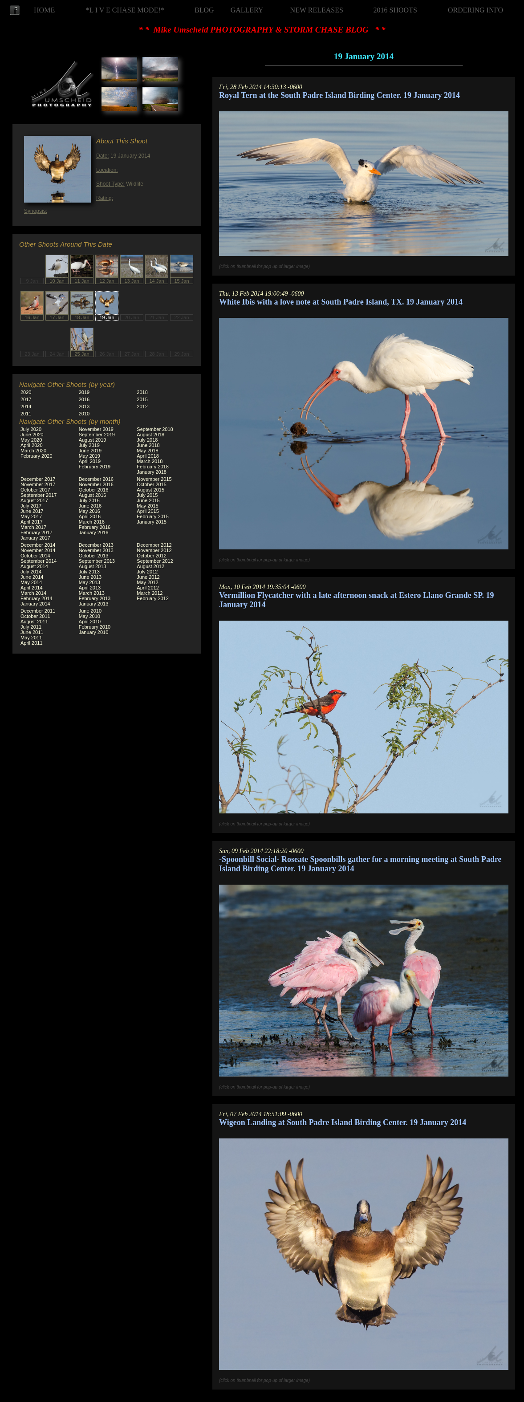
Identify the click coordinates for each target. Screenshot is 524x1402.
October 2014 (35, 555)
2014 (25, 406)
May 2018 (147, 450)
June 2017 (31, 511)
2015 (142, 399)
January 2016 (94, 532)
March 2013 (92, 593)
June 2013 (90, 577)
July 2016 (89, 500)
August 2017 (34, 500)
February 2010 (95, 627)
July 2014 (30, 571)
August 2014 (34, 566)
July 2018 (147, 440)
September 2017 (38, 495)
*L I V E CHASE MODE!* (125, 10)
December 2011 (37, 611)
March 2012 (149, 593)
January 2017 (35, 537)
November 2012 (154, 550)
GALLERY (247, 10)
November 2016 (96, 484)
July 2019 (89, 445)
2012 (142, 406)
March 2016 (92, 521)
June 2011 (31, 632)
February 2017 (36, 532)
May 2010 (89, 616)
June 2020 (31, 434)
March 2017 (33, 527)
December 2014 (37, 545)
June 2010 (90, 611)
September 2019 (97, 434)
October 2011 (35, 616)
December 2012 (154, 545)
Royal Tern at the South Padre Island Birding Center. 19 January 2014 (339, 95)
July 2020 (30, 429)
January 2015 (152, 521)
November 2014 (37, 550)
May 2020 (31, 440)
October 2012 (152, 555)
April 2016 (90, 516)
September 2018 (155, 429)
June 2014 (31, 577)
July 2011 (30, 627)
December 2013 (96, 545)
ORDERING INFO (475, 10)
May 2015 (147, 505)
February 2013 (95, 598)
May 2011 (31, 637)
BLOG (204, 10)
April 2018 (148, 456)
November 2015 (154, 479)
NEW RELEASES (316, 10)
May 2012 (147, 582)
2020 (25, 392)
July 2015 (147, 495)
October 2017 (35, 489)
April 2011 (31, 643)
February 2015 (153, 516)
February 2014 (36, 598)
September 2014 (38, 561)
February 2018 (153, 466)
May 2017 (31, 516)
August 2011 (34, 621)
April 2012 (148, 587)
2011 (25, 413)
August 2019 (92, 440)
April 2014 (31, 587)
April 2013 (90, 587)
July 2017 (30, 505)
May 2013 (89, 582)
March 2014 (33, 593)
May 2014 (31, 582)
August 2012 (150, 566)
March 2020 (33, 450)
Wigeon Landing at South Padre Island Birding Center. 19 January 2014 (342, 1122)
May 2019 (89, 456)
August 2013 (92, 566)
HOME (44, 10)
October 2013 (94, 555)
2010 (84, 413)
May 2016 (89, 511)
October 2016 (94, 489)
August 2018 (150, 434)
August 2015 (150, 489)
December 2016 (96, 479)
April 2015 (148, 511)
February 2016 (95, 527)
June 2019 (90, 450)
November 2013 (96, 550)
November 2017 (37, 484)
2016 (84, 399)
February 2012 (153, 598)
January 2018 (152, 472)
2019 (84, 392)
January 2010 (94, 632)
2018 (142, 392)
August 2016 (92, 495)
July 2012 (147, 571)
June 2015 (148, 500)
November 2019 (96, 429)
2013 (84, 406)
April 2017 (31, 521)
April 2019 (90, 461)
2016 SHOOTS (395, 10)
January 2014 (35, 603)
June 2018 (148, 445)
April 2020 (31, 445)
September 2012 (155, 561)
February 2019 (95, 466)
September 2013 (97, 561)
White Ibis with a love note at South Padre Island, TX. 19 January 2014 (341, 301)
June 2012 (148, 577)
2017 (25, 399)
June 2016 (90, 505)
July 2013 (89, 571)
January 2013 (94, 603)
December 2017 (37, 479)
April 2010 (90, 621)
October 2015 (152, 484)
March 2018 (149, 461)
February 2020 (36, 456)
